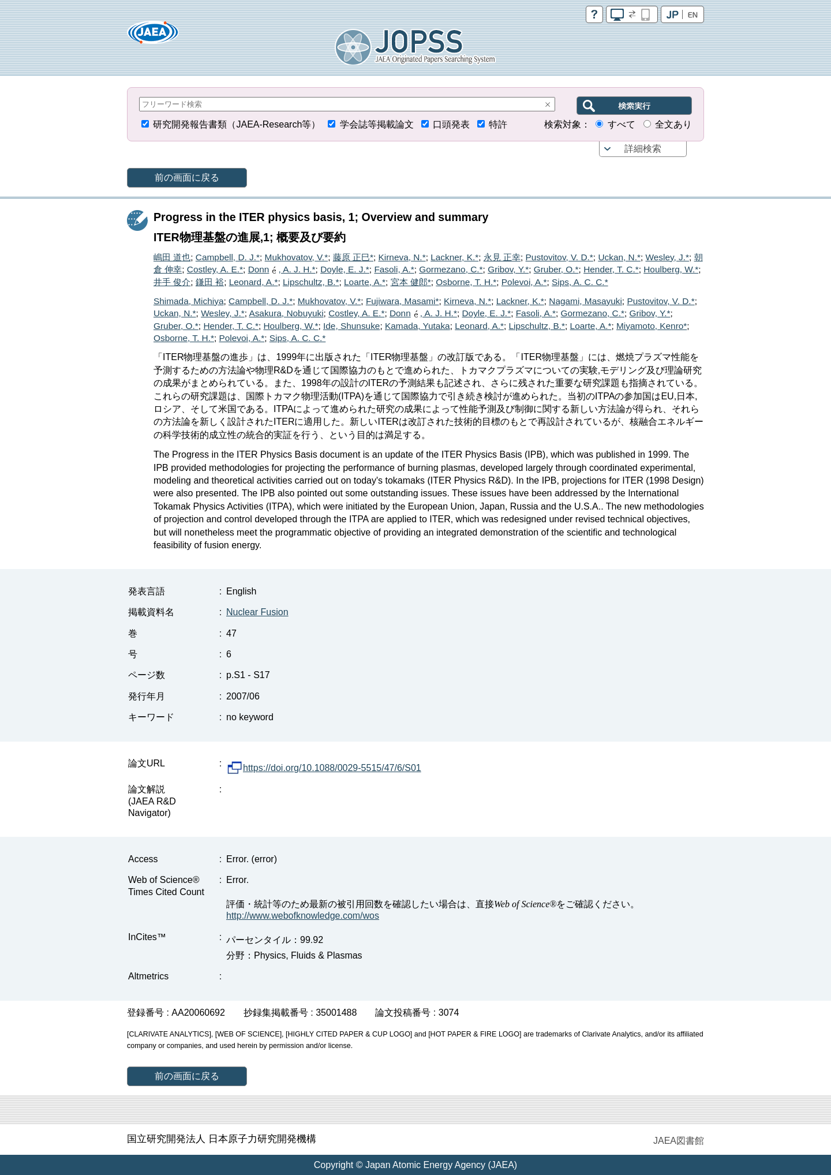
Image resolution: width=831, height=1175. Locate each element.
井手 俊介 (172, 282)
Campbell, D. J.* (228, 257)
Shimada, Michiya (188, 301)
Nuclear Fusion (257, 612)
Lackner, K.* (454, 257)
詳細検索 (642, 149)
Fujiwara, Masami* (402, 301)
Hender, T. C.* (611, 269)
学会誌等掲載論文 (377, 124)
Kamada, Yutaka (417, 326)
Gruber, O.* (556, 269)
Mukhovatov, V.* (296, 257)
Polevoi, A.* (524, 282)
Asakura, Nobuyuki (286, 313)
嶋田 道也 (172, 257)
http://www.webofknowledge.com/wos (302, 915)
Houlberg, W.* (670, 269)
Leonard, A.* (253, 282)
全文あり (673, 124)
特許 (498, 124)
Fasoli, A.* (394, 269)
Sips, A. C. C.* (580, 282)
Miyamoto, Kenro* (651, 326)
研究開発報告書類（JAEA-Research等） (236, 124)
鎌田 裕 (210, 282)
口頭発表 (451, 124)
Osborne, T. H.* (466, 282)
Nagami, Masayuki (585, 301)
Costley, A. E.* (215, 269)
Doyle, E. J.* (344, 269)
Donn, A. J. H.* (282, 269)
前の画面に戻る (187, 177)
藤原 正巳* (353, 257)
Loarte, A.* (364, 282)
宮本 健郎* (411, 282)
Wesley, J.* (668, 257)
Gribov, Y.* (508, 269)
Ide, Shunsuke (351, 326)
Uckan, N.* (619, 257)
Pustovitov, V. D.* (559, 257)
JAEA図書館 (678, 1141)
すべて (621, 124)
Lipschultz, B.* (311, 282)
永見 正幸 (502, 257)
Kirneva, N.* (402, 257)
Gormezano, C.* (450, 269)
